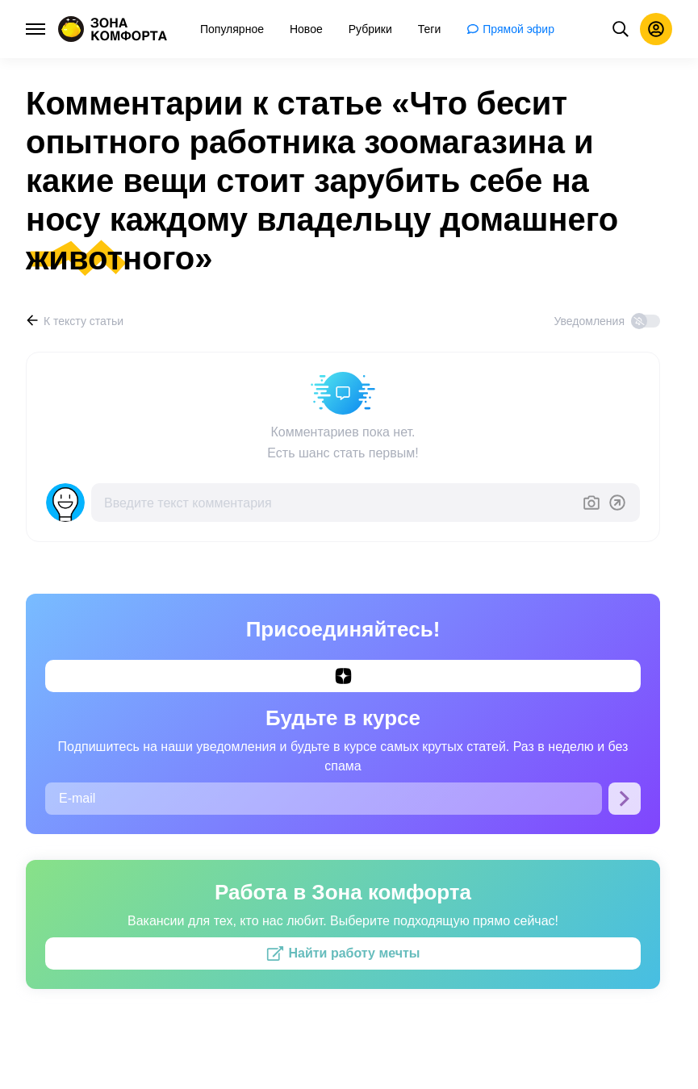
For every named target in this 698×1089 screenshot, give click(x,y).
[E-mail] (323, 798)
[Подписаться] (624, 798)
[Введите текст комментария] (336, 502)
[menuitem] (232, 29)
